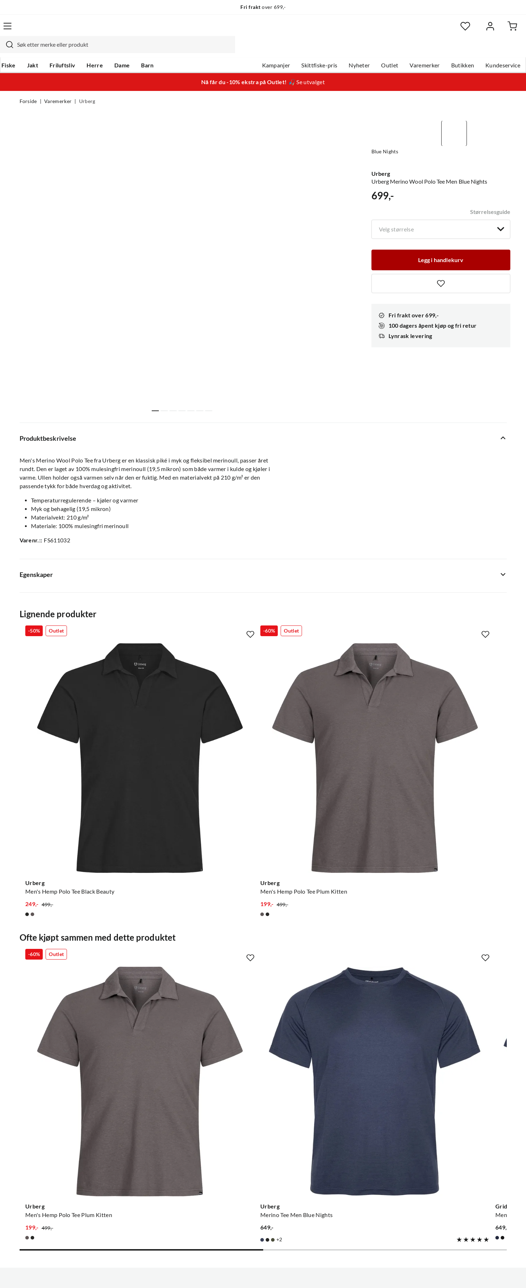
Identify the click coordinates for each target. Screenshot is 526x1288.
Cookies (497, 1273)
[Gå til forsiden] (53, 30)
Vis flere (183, 424)
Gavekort (133, 1105)
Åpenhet (233, 1162)
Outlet (370, 50)
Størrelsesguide (490, 191)
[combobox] (255, 30)
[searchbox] (262, 30)
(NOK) (35, 1273)
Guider (28, 1105)
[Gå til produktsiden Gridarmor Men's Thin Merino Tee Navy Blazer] (326, 932)
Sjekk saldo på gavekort (49, 1128)
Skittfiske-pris (300, 50)
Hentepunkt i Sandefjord (51, 1116)
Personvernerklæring (419, 1273)
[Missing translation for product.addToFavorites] (440, 265)
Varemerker (405, 50)
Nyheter (339, 50)
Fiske (27, 50)
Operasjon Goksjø (245, 1139)
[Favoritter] (437, 30)
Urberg (87, 88)
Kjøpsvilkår (466, 1273)
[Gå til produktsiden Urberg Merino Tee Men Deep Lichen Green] (452, 932)
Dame (140, 50)
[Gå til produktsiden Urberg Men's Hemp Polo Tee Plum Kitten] (200, 722)
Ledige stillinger (242, 1105)
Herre (113, 50)
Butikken (443, 50)
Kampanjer (257, 50)
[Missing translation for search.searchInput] (144, 30)
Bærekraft (235, 1151)
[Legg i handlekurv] (440, 240)
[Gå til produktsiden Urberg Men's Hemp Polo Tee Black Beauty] (74, 722)
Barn (165, 50)
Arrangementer (241, 1128)
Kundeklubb (238, 1173)
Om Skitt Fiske (240, 1093)
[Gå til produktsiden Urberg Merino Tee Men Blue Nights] (200, 932)
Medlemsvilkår (241, 1185)
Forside (28, 88)
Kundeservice (483, 50)
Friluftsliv (80, 50)
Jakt (50, 50)
